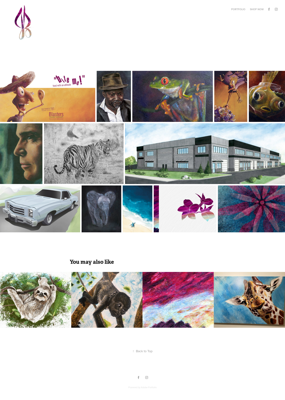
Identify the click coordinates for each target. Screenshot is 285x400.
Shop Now (257, 9)
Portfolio (238, 9)
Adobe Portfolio (149, 387)
